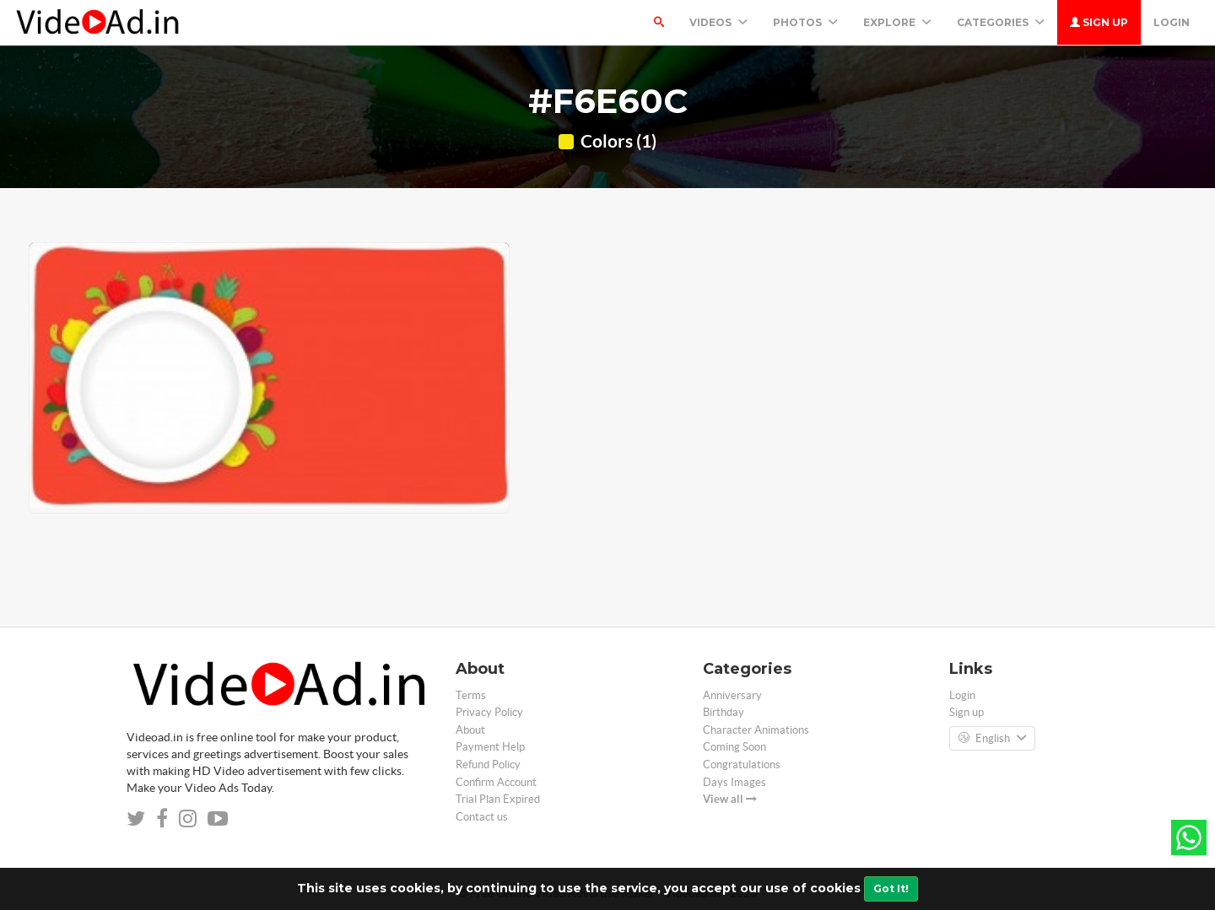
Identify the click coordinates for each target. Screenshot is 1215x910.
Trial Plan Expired (498, 799)
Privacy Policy (489, 712)
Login (1171, 22)
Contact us (482, 816)
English (992, 739)
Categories (1001, 22)
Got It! (891, 888)
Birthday (723, 712)
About (470, 730)
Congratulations (741, 764)
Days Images (734, 782)
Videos (718, 22)
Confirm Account (496, 782)
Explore (897, 22)
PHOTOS (805, 22)
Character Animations (756, 730)
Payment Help (490, 746)
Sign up (1099, 22)
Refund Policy (488, 764)
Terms (471, 695)
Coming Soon (734, 746)
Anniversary (732, 695)
